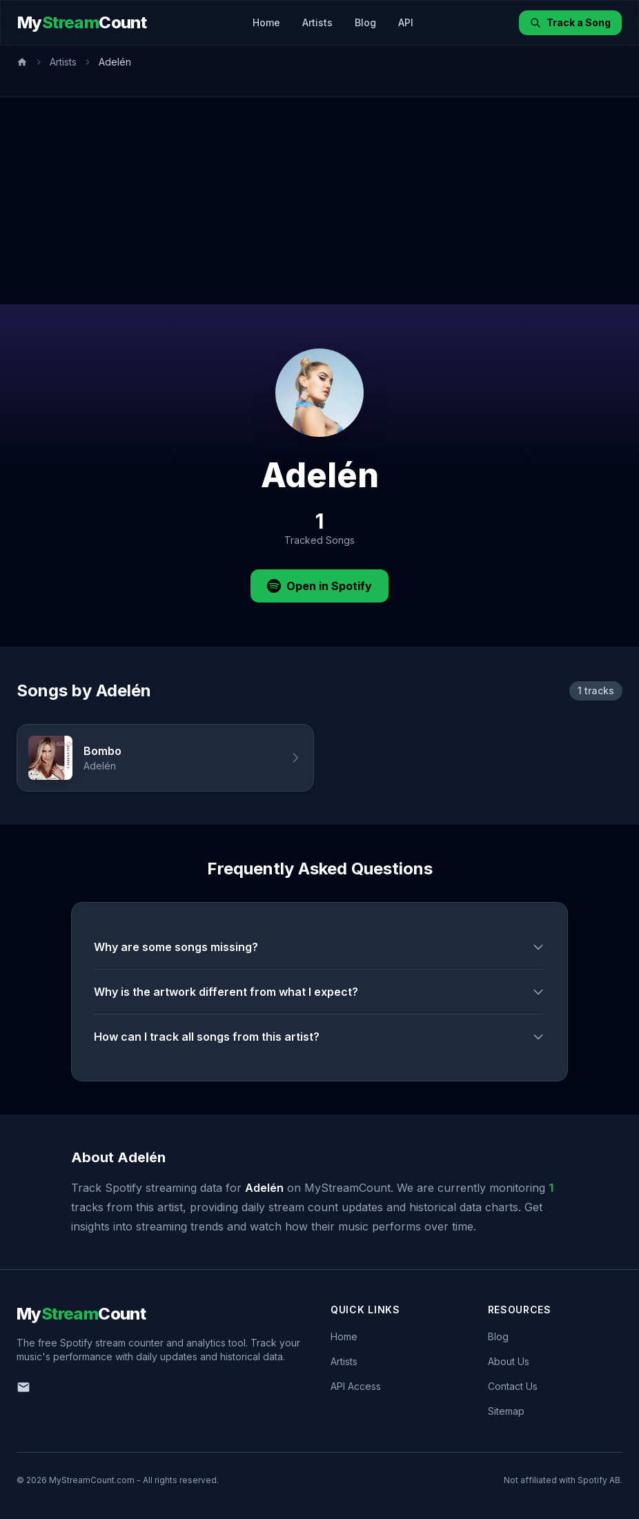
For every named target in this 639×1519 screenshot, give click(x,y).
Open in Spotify (319, 586)
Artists (317, 22)
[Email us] (23, 1387)
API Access (356, 1386)
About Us (508, 1361)
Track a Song (570, 22)
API (405, 22)
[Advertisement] (319, 200)
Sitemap (506, 1411)
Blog (365, 22)
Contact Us (513, 1386)
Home (266, 22)
